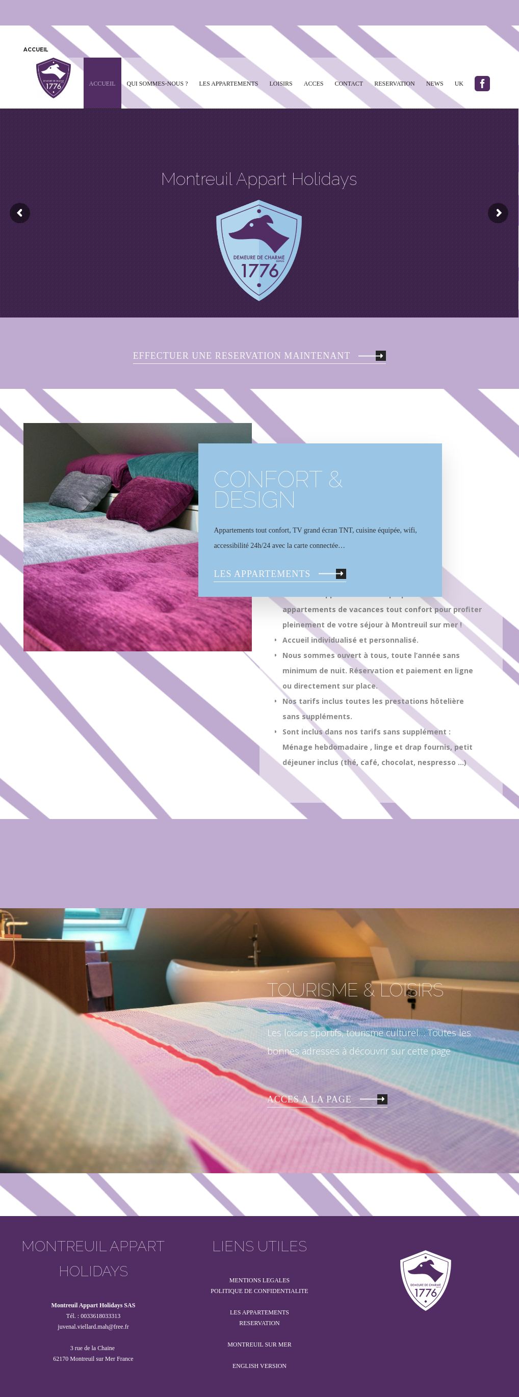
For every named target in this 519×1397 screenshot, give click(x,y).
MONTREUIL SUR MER (259, 1344)
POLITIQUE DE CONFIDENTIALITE (259, 1291)
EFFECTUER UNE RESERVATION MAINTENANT (258, 356)
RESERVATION (259, 1323)
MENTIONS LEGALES (259, 1280)
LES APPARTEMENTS (278, 574)
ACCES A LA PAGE (325, 1099)
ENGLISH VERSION (259, 1365)
